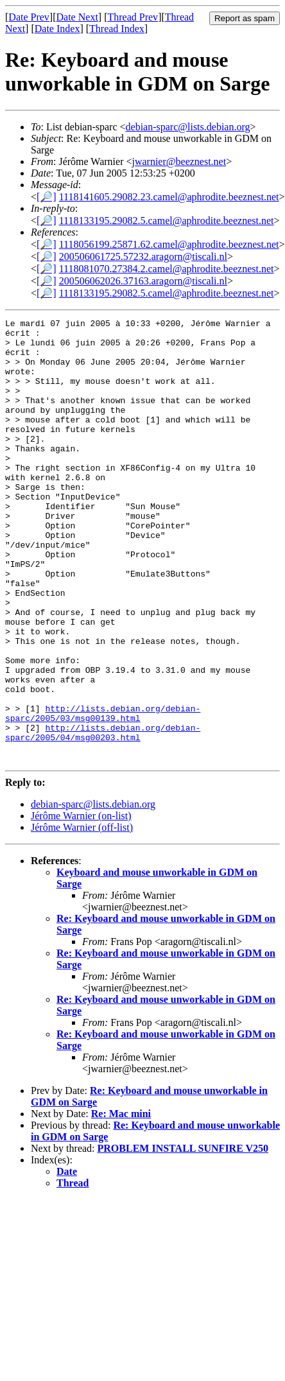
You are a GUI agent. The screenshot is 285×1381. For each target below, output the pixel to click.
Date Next (77, 17)
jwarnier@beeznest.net (179, 161)
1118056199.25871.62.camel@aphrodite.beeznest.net (169, 244)
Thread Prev (132, 17)
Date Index (57, 28)
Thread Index (116, 28)
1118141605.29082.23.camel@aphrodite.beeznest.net (169, 196)
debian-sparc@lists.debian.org (188, 126)
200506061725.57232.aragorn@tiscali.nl (143, 256)
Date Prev (28, 17)
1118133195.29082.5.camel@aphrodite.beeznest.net (166, 220)
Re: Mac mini (121, 1202)
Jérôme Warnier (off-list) (82, 915)
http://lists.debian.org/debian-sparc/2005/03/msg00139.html (102, 792)
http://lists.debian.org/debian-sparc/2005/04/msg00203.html (102, 816)
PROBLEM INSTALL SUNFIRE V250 (183, 1236)
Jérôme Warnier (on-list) (81, 904)
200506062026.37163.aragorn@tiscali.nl (143, 280)
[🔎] (46, 196)
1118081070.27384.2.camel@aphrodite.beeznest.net (166, 268)
